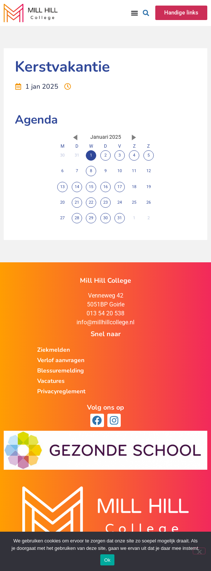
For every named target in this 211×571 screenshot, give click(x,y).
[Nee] (199, 551)
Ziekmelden (53, 350)
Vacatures (51, 381)
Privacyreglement (61, 391)
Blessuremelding (60, 371)
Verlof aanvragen (60, 360)
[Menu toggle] (134, 13)
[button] (146, 13)
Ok (107, 560)
